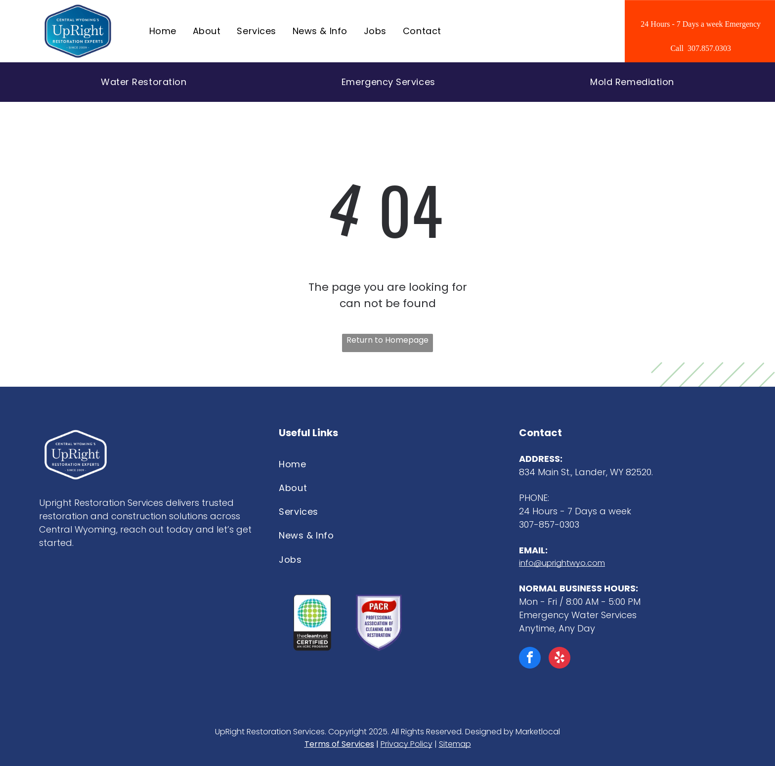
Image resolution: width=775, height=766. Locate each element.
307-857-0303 (549, 524)
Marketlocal (538, 731)
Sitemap (455, 744)
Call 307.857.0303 (700, 48)
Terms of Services (339, 744)
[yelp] (559, 659)
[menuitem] (163, 31)
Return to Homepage (387, 340)
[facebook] (530, 659)
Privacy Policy (406, 744)
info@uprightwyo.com (562, 563)
